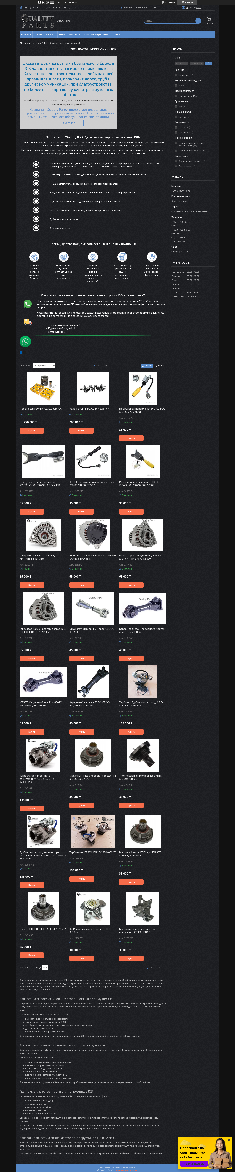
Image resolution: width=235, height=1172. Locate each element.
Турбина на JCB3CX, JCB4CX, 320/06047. (92, 852)
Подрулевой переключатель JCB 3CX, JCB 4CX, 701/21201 (142, 410)
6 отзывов (170, 2)
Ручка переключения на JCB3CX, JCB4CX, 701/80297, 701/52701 (138, 483)
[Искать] (198, 21)
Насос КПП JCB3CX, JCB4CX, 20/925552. (43, 928)
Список (161, 365)
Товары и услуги (44, 34)
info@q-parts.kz (179, 251)
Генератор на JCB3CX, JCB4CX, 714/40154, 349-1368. (37, 557)
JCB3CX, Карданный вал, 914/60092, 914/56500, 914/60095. (41, 704)
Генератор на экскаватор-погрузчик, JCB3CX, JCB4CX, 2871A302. (43, 630)
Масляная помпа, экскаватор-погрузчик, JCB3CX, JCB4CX (137, 930)
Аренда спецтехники (96, 34)
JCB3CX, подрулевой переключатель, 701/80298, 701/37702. (91, 483)
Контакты (74, 34)
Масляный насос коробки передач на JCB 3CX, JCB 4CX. (92, 777)
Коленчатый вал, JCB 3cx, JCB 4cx (89, 408)
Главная (26, 34)
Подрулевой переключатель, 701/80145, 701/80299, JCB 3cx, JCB (40, 483)
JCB (45, 42)
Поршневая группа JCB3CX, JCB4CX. (41, 408)
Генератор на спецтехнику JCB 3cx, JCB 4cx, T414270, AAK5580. (140, 557)
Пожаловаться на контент (127, 1170)
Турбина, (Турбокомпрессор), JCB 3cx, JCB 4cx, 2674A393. (142, 704)
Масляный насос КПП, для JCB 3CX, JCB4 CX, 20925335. (140, 854)
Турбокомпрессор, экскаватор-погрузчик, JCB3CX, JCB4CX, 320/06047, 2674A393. (43, 855)
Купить (31, 430)
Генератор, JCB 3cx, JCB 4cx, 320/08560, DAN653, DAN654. (92, 557)
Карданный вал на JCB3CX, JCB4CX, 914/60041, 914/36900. (90, 704)
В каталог (68, 122)
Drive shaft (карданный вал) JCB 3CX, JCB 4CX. (91, 630)
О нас (62, 34)
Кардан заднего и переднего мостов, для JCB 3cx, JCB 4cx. (142, 630)
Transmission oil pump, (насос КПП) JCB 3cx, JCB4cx (140, 777)
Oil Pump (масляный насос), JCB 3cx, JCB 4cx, (91, 930)
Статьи (116, 34)
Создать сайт (62, 2)
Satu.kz (132, 1167)
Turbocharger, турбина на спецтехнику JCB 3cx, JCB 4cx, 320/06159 (37, 778)
